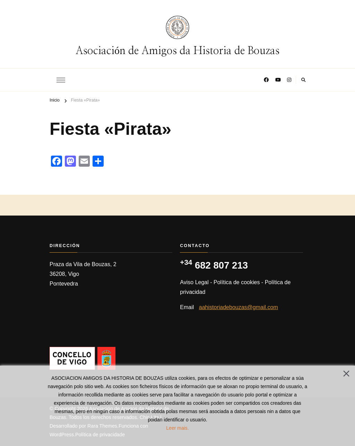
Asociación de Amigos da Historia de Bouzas (177, 51)
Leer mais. (177, 428)
